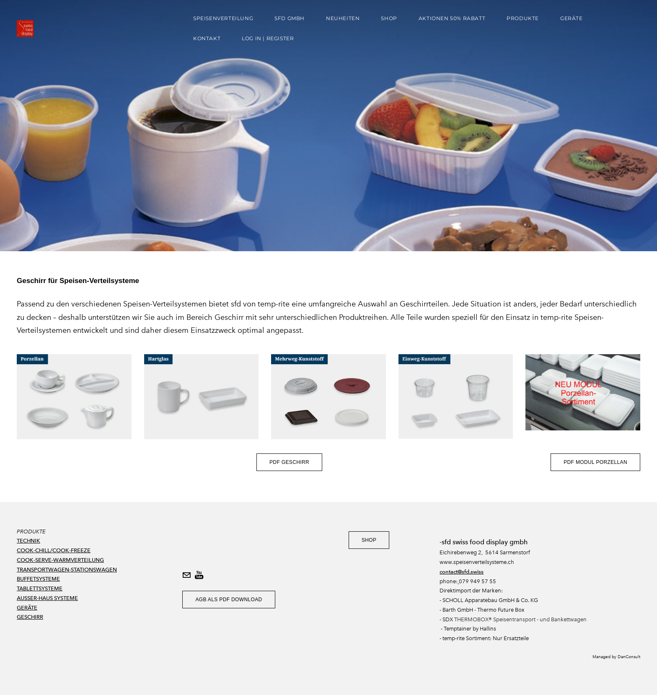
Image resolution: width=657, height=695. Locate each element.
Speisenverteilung (223, 18)
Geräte (571, 18)
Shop (389, 18)
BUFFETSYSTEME (38, 579)
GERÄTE (27, 608)
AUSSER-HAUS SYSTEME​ (47, 598)
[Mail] (186, 575)
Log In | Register (268, 38)
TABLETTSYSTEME (39, 588)
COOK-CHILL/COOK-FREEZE (54, 550)
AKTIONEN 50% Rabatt (452, 18)
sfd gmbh (289, 18)
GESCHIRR (30, 617)
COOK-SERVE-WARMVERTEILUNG (60, 560)
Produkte (523, 18)
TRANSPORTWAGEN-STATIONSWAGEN (67, 569)
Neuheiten (343, 18)
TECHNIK (28, 541)
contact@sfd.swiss (462, 572)
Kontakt (206, 38)
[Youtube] (199, 575)
